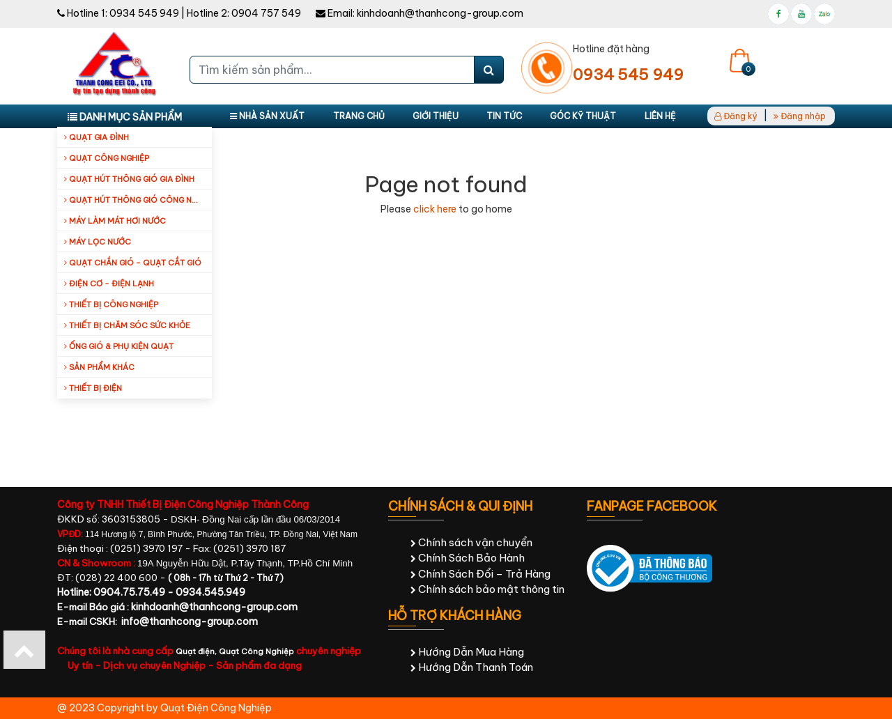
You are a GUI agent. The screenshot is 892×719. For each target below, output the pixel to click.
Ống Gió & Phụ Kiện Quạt (119, 346)
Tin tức (504, 116)
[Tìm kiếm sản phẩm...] (332, 70)
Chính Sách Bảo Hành (467, 557)
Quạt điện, (197, 651)
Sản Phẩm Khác (99, 367)
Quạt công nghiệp (106, 158)
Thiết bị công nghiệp (111, 304)
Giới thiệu (436, 116)
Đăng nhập (800, 116)
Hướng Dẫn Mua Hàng (467, 651)
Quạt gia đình (96, 137)
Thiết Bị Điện (93, 388)
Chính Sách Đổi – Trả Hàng (480, 573)
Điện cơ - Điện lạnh (109, 283)
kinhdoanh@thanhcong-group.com (440, 13)
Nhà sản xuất (267, 116)
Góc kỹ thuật (583, 116)
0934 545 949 (144, 13)
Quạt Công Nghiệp (256, 651)
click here (434, 209)
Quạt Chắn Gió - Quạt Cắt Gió (132, 263)
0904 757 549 (266, 13)
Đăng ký (736, 116)
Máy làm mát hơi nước (115, 221)
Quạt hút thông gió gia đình (129, 179)
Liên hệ (660, 116)
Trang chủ (359, 116)
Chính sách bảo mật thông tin (487, 589)
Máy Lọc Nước (97, 242)
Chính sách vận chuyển (471, 542)
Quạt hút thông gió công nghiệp (138, 200)
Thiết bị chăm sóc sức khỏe (127, 325)
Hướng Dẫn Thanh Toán (471, 667)
